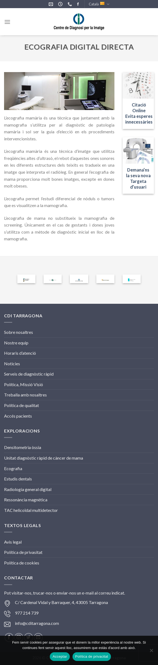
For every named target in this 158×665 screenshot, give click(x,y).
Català (99, 4)
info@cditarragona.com (37, 623)
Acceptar (59, 656)
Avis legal (13, 541)
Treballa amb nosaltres (25, 394)
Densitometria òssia (22, 447)
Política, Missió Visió (23, 384)
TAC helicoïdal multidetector (31, 510)
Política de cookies (21, 562)
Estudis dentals (18, 478)
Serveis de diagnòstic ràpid (29, 373)
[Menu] (7, 21)
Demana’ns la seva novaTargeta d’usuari (138, 178)
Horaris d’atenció (20, 353)
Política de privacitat (91, 656)
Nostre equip (16, 342)
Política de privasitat (23, 552)
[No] (151, 652)
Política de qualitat (21, 405)
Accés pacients (18, 415)
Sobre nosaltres (18, 332)
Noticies (12, 363)
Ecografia (13, 468)
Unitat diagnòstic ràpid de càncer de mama (43, 457)
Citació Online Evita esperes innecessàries (139, 113)
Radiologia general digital (27, 489)
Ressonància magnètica (25, 499)
